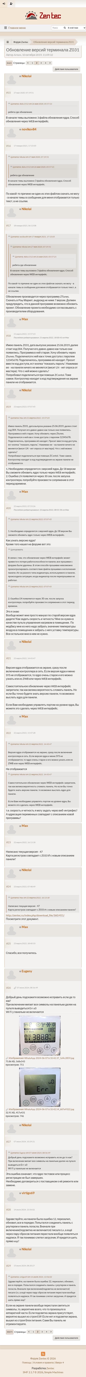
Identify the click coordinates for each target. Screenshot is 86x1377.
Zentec (50, 1368)
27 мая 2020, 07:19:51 (24, 93)
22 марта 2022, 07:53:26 (24, 506)
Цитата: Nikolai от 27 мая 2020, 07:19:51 (30, 157)
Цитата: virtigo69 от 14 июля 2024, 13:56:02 (31, 1277)
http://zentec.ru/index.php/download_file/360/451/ (35, 915)
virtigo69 (28, 1193)
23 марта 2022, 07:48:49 (24, 886)
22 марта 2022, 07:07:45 (24, 407)
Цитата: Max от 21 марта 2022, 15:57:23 (30, 418)
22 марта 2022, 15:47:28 (24, 733)
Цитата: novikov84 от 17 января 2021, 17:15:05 (33, 236)
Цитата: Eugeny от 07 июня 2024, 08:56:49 (30, 1153)
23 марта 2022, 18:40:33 (24, 943)
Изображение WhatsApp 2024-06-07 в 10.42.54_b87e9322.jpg (40, 1109)
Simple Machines (53, 1372)
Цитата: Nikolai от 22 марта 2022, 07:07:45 (31, 519)
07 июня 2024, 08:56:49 (27, 988)
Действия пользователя (66, 69)
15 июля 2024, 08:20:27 (24, 1266)
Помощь (26, 1362)
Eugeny (27, 971)
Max (25, 319)
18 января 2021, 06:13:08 (25, 225)
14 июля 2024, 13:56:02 (24, 1210)
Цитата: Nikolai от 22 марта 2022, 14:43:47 (31, 744)
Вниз (9, 63)
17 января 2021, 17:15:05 (25, 146)
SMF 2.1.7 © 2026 (33, 1372)
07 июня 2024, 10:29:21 (24, 1141)
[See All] (8, 42)
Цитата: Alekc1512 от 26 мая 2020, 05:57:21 (31, 104)
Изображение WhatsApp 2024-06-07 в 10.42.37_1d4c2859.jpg (40, 1058)
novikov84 (29, 129)
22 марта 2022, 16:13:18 (24, 842)
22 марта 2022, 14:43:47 (24, 658)
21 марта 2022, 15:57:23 (24, 334)
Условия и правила (43, 1362)
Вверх (10, 1332)
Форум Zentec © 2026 (43, 1358)
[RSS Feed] (43, 1354)
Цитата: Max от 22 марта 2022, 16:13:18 (30, 897)
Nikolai (26, 76)
